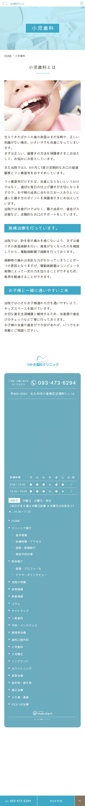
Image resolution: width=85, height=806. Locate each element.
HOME (16, 522)
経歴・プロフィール (30, 570)
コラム (17, 605)
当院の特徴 (20, 583)
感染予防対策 (25, 555)
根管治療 (18, 677)
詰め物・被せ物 (23, 684)
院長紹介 (18, 563)
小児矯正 (18, 655)
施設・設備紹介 (27, 549)
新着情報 (18, 598)
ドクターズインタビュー (34, 576)
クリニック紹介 (23, 529)
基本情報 (22, 536)
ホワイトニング (23, 670)
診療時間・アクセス (30, 543)
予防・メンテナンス (26, 627)
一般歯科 (18, 619)
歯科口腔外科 (21, 641)
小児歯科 (18, 648)
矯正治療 (18, 691)
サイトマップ (21, 612)
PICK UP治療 (21, 706)
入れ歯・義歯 (21, 698)
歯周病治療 (20, 634)
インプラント (21, 662)
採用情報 (18, 591)
